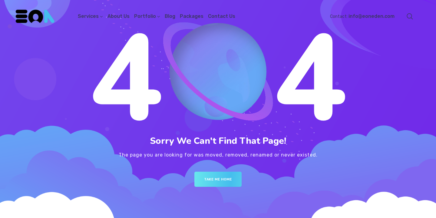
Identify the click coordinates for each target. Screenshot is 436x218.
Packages (191, 16)
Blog (170, 16)
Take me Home (218, 179)
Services (88, 16)
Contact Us (221, 16)
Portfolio (145, 16)
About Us (118, 16)
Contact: (362, 16)
